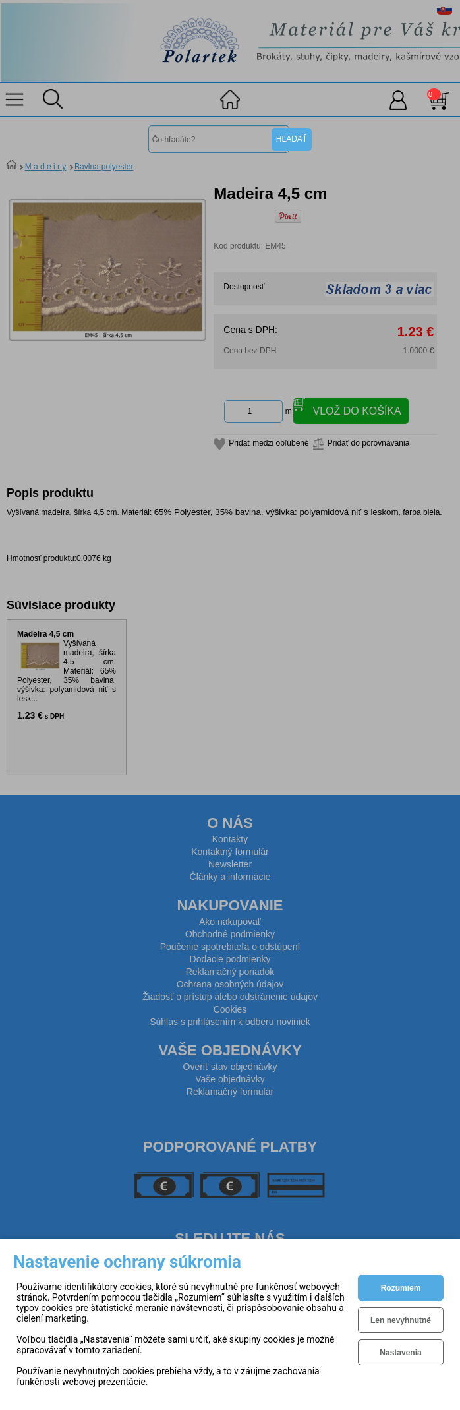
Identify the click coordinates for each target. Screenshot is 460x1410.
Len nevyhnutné (400, 1320)
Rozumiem (401, 1288)
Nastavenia (400, 1352)
